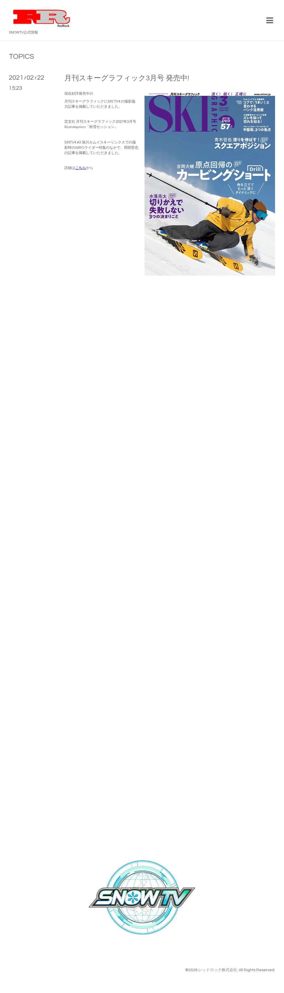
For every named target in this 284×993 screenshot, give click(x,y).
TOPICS (21, 56)
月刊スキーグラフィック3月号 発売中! (126, 78)
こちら (80, 168)
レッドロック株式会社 (217, 970)
